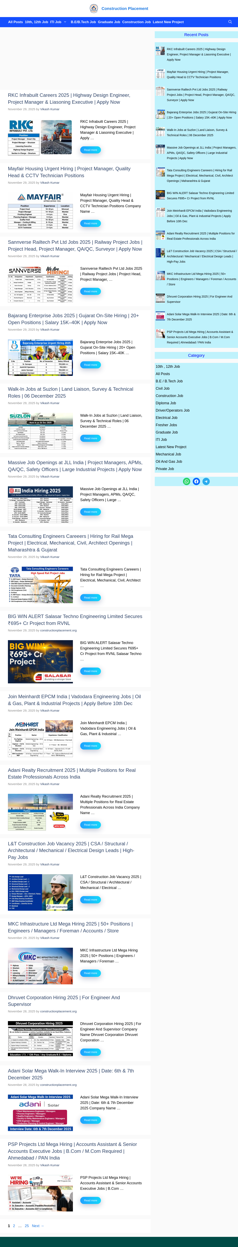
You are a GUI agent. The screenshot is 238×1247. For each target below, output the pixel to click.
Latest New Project (168, 22)
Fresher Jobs (166, 425)
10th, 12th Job (36, 22)
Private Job (165, 469)
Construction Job (136, 22)
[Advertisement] (75, 59)
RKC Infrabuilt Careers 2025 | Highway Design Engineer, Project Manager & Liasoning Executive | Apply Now (199, 54)
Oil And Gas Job (169, 462)
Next (38, 1226)
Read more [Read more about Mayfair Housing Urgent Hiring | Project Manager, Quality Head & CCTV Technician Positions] (90, 223)
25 (27, 1226)
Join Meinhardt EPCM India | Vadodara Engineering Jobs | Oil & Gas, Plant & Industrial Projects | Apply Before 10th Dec (199, 216)
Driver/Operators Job (173, 410)
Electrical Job (166, 418)
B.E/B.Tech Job (83, 22)
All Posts (15, 22)
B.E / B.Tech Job (169, 381)
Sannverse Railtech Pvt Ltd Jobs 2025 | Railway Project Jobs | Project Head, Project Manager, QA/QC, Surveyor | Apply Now (201, 95)
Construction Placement (125, 8)
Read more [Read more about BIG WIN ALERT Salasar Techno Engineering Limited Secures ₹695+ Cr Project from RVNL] (90, 671)
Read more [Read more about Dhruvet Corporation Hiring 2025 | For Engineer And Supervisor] (90, 1052)
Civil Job (163, 388)
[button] (229, 22)
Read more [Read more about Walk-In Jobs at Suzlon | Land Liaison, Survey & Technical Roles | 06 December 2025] (90, 438)
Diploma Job (166, 403)
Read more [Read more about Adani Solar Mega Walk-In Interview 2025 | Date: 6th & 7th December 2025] (90, 1120)
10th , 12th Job (168, 367)
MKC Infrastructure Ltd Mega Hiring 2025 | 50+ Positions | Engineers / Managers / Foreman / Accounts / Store (201, 279)
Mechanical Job (168, 454)
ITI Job (59, 22)
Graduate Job (109, 22)
